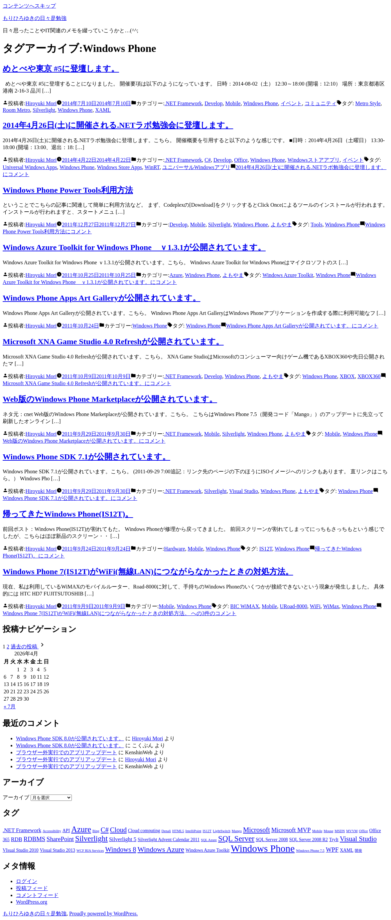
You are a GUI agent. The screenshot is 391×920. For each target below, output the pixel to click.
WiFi (315, 606)
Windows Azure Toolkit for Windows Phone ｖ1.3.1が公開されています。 (134, 247)
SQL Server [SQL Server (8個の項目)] (236, 838)
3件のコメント (119, 613)
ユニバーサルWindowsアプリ (196, 167)
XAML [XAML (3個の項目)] (346, 850)
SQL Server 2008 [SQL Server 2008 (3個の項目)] (272, 839)
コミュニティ (320, 103)
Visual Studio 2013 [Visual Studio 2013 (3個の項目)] (57, 850)
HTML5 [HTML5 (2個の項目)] (178, 831)
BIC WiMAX (244, 606)
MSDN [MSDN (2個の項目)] (339, 831)
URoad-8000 (293, 606)
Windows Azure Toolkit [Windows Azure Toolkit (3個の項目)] (207, 850)
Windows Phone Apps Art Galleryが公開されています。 (101, 298)
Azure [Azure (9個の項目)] (81, 829)
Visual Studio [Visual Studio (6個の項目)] (358, 838)
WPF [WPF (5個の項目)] (332, 849)
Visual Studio (243, 491)
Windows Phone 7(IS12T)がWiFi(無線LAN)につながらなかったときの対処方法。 (148, 571)
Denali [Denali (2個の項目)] (166, 831)
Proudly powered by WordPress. (103, 913)
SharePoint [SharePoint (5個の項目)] (60, 838)
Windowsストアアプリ (314, 160)
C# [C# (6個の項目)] (105, 829)
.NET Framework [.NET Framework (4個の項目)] (22, 830)
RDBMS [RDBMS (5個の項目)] (34, 838)
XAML (103, 110)
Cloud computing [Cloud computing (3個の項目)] (144, 830)
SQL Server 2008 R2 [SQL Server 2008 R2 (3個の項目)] (308, 839)
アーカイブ (16, 797)
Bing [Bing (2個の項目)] (95, 831)
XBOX (347, 376)
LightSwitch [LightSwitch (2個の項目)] (221, 831)
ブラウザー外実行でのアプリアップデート (66, 752)
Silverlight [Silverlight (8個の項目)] (91, 838)
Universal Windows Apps (30, 167)
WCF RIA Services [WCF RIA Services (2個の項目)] (90, 850)
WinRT (152, 167)
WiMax (331, 606)
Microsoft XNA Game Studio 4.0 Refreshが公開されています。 (113, 341)
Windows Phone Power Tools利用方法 (68, 190)
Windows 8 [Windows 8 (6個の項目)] (120, 849)
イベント (291, 103)
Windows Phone (260, 103)
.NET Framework (183, 103)
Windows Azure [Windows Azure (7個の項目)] (161, 849)
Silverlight (44, 110)
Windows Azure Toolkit (287, 275)
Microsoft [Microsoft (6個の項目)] (256, 829)
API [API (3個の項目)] (66, 830)
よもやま (281, 224)
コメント (302, 326)
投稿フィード (32, 888)
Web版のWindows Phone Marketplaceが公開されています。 (110, 399)
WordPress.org (31, 902)
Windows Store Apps (119, 167)
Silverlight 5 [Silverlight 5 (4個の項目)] (122, 839)
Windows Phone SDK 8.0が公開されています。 (70, 738)
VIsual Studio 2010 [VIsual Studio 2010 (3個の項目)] (21, 850)
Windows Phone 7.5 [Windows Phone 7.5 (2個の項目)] (310, 850)
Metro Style (368, 103)
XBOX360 (368, 376)
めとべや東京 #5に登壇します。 (61, 68)
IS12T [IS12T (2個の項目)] (206, 831)
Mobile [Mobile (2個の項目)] (317, 831)
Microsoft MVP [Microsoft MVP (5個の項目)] (291, 829)
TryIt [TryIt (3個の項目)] (333, 839)
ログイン (26, 881)
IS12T (265, 549)
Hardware (174, 549)
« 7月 (10, 706)
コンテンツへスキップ (29, 6)
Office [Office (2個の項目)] (363, 831)
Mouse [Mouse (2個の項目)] (328, 831)
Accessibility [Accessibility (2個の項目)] (52, 831)
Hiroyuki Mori (41, 103)
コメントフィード (37, 895)
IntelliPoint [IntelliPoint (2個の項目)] (193, 831)
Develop (213, 103)
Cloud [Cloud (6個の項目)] (118, 829)
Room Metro (16, 110)
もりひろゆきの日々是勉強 (34, 18)
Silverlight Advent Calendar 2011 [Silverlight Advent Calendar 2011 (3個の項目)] (168, 839)
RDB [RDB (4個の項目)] (16, 839)
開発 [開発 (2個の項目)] (358, 850)
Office (241, 160)
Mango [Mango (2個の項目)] (237, 831)
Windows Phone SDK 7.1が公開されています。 (86, 456)
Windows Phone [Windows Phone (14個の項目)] (263, 848)
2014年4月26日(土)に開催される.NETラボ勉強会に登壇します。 (118, 125)
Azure (176, 275)
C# (207, 160)
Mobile (232, 103)
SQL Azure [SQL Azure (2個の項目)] (209, 840)
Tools (316, 224)
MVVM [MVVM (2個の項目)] (351, 831)
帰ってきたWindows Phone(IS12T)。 (68, 514)
